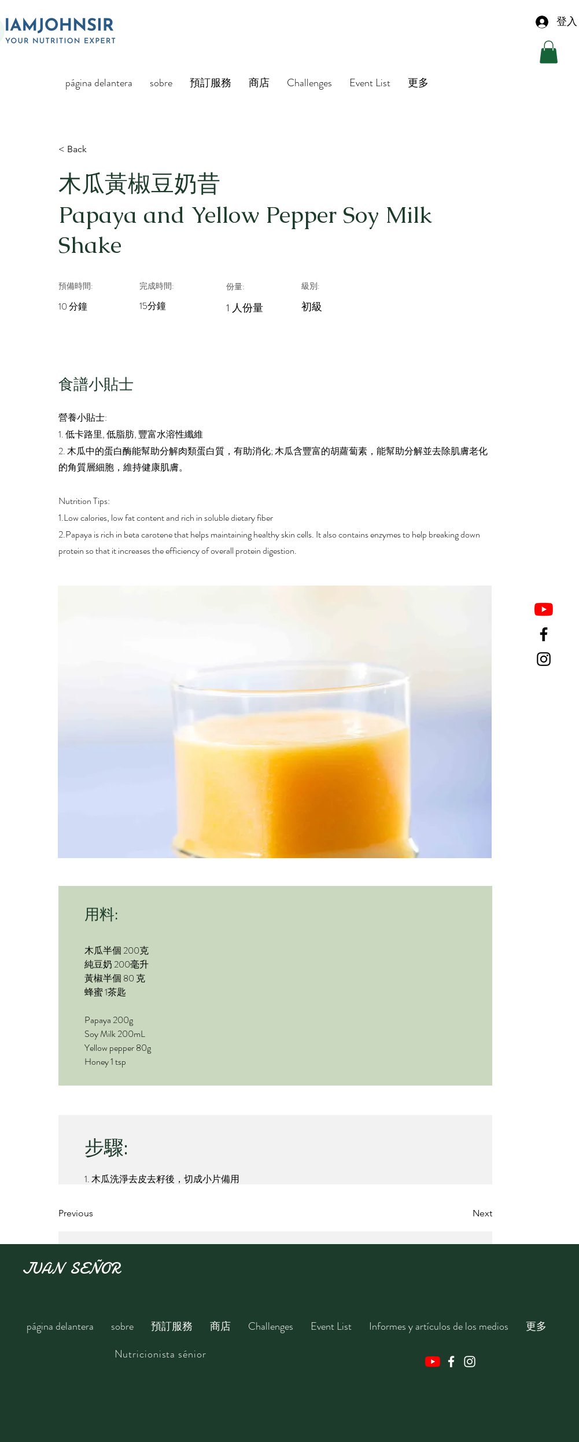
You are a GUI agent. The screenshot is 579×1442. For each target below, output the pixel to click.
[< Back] (96, 149)
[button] (548, 52)
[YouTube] (543, 609)
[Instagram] (543, 659)
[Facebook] (543, 634)
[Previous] (96, 1213)
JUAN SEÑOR (71, 1268)
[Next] (463, 1213)
